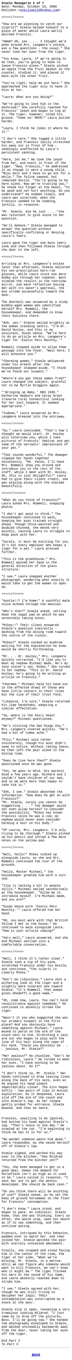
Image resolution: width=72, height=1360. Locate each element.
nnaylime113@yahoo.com (39, 10)
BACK (36, 1355)
